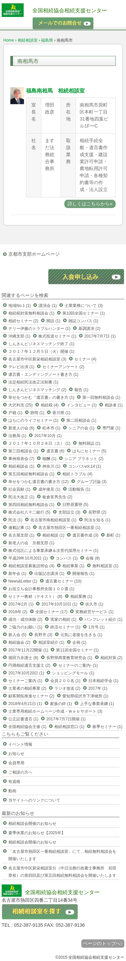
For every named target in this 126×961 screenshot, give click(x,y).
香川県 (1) (61, 412)
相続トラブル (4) (77, 474)
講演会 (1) (48, 305)
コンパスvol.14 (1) (84, 466)
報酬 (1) (49, 458)
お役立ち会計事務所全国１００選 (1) (41, 589)
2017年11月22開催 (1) (28, 650)
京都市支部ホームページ (34, 254)
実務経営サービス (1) (94, 611)
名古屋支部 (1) (21, 535)
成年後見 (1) (49, 489)
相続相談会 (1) (21, 466)
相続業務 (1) (81, 596)
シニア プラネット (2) (83, 458)
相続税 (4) (50, 405)
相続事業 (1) (73, 566)
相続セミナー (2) (23, 321)
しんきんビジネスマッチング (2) (37, 389)
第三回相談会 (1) (23, 451)
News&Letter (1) (22, 581)
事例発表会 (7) (21, 458)
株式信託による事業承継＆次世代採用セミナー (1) (53, 550)
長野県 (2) (97, 512)
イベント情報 (20, 744)
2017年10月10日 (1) (59, 604)
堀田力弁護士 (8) (23, 657)
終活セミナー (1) (65, 627)
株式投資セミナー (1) (57, 336)
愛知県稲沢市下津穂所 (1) (85, 696)
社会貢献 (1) (19, 489)
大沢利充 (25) (20, 405)
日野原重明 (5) (75, 504)
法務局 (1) (17, 435)
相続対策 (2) (111, 657)
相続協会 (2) (19, 642)
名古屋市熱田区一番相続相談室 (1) (69, 527)
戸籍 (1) (15, 412)
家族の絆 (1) (61, 703)
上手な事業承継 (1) (97, 703)
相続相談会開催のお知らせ (32, 823)
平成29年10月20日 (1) (28, 558)
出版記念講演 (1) (49, 573)
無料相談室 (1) (105, 566)
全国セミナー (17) (51, 611)
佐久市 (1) (94, 604)
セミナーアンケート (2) (63, 366)
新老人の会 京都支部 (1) (31, 543)
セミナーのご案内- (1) (78, 665)
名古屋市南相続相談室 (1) (53, 520)
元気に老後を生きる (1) (81, 634)
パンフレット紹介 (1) (103, 619)
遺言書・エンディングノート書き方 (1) (43, 374)
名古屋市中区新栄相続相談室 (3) (37, 359)
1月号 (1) (96, 627)
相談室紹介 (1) (51, 642)
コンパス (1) (67, 558)
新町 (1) (113, 535)
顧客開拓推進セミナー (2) (31, 696)
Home (8, 40)
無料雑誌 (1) (89, 443)
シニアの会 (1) (81, 428)
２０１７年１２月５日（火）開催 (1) (41, 351)
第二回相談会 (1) (81, 420)
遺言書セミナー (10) (63, 581)
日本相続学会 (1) (103, 680)
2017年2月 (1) (20, 604)
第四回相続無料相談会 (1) (31, 504)
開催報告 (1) (83, 573)
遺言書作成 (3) (85, 535)
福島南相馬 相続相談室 (55, 91)
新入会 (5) (17, 634)
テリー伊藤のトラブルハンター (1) (39, 328)
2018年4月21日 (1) (25, 703)
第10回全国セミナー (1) (83, 313)
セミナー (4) (85, 359)
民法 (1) (15, 520)
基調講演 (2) (89, 328)
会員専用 (16, 763)
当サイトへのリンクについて (34, 800)
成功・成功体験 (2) (25, 619)
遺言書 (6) (55, 451)
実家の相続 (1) (63, 619)
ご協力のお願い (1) (25, 627)
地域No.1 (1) (19, 305)
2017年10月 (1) (48, 435)
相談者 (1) (114, 405)
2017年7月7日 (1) (100, 336)
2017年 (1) (97, 688)
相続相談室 (28, 40)
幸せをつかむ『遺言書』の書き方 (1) (41, 397)
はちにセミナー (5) (89, 451)
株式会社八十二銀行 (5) (29, 512)
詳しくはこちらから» (90, 203)
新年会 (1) (17, 573)
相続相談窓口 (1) (69, 726)
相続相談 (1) (53, 535)
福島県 (47, 40)
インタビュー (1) (82, 405)
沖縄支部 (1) (19, 336)
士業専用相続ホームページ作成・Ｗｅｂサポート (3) (55, 711)
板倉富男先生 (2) (57, 497)
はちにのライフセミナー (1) (33, 420)
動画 (12, 791)
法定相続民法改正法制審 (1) (33, 382)
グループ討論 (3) (92, 481)
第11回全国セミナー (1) (77, 650)
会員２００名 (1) (65, 680)
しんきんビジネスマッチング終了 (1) (41, 344)
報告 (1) (81, 389)
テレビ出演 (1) (21, 366)
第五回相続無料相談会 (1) (31, 474)
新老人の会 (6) (21, 428)
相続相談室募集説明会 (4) (31, 566)
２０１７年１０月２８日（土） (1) (39, 443)
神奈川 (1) (51, 466)
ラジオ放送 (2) (67, 688)
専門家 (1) (111, 428)
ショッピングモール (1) (73, 673)
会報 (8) (93, 558)
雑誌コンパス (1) (83, 321)
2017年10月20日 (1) (26, 673)
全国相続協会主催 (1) (27, 726)
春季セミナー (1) (107, 726)
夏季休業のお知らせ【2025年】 (36, 833)
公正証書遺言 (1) (23, 719)
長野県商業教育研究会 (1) (69, 657)
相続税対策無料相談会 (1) (31, 313)
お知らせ (16, 753)
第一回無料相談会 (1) (101, 397)
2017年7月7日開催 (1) (66, 719)
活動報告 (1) (79, 489)
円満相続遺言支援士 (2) (29, 665)
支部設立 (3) (69, 512)
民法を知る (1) (97, 520)
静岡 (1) (37, 412)
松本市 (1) (51, 428)
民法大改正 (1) (21, 497)
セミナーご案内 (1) (25, 680)
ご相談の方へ (20, 772)
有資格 (14, 781)
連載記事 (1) (19, 527)
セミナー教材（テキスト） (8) (35, 596)
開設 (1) (53, 321)
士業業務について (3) (84, 305)
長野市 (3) (43, 634)
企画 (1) (79, 642)
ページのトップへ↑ (103, 943)
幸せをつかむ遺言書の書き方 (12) (38, 481)
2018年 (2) (17, 611)
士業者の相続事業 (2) (27, 688)
